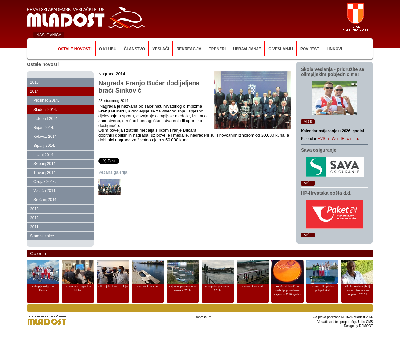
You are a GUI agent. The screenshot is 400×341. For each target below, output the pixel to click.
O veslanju (280, 49)
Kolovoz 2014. (45, 136)
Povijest (309, 49)
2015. (35, 82)
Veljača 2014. (44, 190)
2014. (35, 91)
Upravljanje (247, 49)
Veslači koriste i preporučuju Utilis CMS (345, 322)
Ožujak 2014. (44, 181)
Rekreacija (188, 49)
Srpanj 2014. (44, 145)
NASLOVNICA (49, 35)
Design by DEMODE (358, 326)
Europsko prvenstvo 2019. (217, 288)
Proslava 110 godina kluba (78, 288)
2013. (35, 209)
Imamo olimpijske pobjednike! (322, 288)
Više (308, 121)
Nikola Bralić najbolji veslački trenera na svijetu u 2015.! (358, 290)
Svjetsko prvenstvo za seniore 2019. (183, 288)
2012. (35, 218)
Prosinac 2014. (46, 100)
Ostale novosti (75, 49)
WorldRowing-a (345, 139)
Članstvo (134, 49)
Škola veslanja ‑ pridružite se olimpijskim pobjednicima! (332, 72)
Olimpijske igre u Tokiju (113, 286)
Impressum (203, 317)
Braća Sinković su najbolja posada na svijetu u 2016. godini (287, 290)
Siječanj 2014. (45, 199)
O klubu (108, 49)
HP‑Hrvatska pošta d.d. (326, 192)
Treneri (217, 49)
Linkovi (334, 49)
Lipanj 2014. (43, 155)
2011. (35, 227)
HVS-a (323, 139)
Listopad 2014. (46, 118)
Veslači (160, 49)
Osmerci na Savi (147, 286)
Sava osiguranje (318, 150)
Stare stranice (42, 236)
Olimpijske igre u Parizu (43, 288)
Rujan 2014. (43, 127)
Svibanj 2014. (45, 164)
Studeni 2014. (45, 109)
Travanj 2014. (45, 172)
